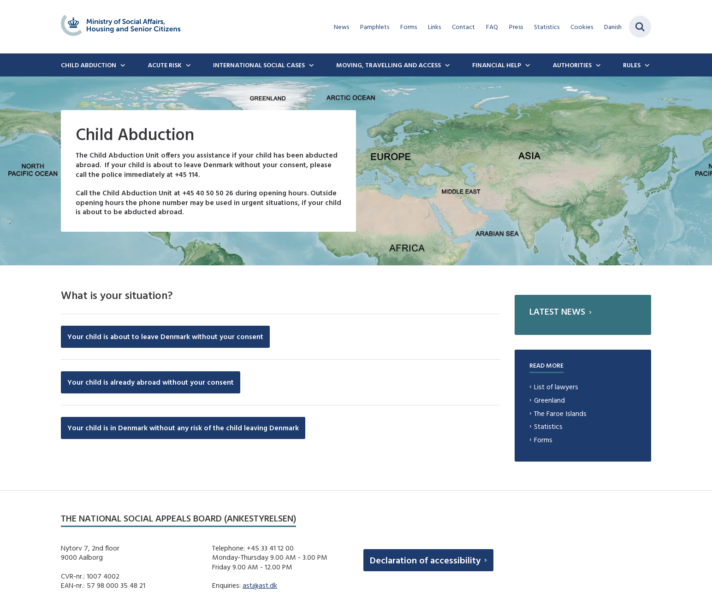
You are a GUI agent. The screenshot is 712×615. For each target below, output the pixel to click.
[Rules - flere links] (646, 65)
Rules (632, 65)
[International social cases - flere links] (310, 65)
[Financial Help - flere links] (526, 65)
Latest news (557, 311)
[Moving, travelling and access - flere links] (446, 65)
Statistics (548, 426)
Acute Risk (165, 65)
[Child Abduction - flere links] (121, 65)
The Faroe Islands (560, 413)
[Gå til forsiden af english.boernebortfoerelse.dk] (121, 27)
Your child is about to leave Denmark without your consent (165, 336)
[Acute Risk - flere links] (187, 65)
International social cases (259, 65)
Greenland (549, 400)
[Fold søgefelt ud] (640, 27)
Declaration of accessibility (425, 560)
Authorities (572, 65)
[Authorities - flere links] (597, 65)
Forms (543, 439)
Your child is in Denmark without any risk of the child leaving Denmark (183, 427)
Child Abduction (88, 65)
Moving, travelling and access (388, 65)
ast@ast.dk (260, 585)
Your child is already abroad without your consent (150, 382)
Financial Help (496, 65)
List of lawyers (556, 386)
